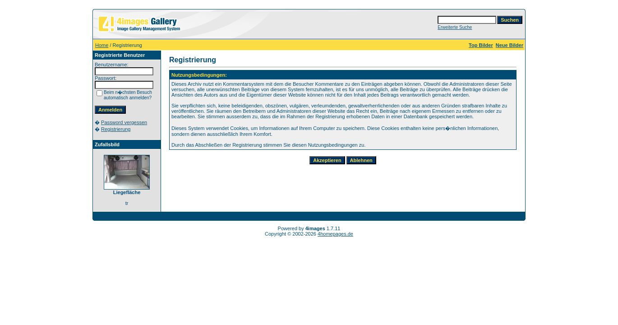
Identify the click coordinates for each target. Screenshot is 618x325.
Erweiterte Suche (455, 27)
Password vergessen (124, 122)
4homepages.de (335, 234)
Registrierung (115, 129)
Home (101, 45)
